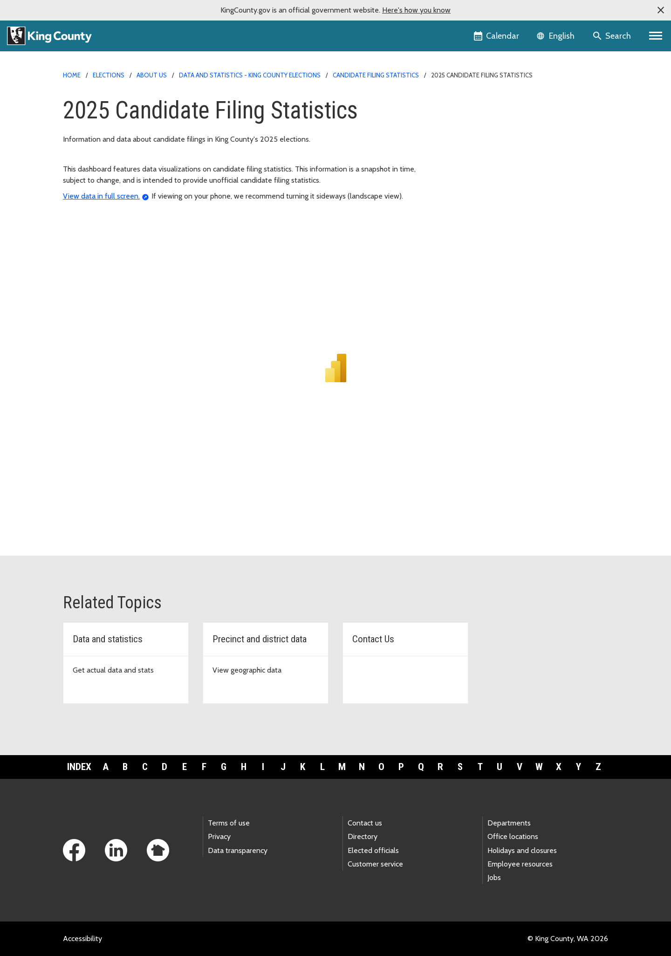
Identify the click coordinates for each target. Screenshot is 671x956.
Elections (108, 75)
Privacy (219, 836)
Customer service (375, 864)
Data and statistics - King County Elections (250, 75)
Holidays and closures (522, 850)
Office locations (512, 836)
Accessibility (82, 938)
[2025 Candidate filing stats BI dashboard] (335, 364)
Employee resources (520, 864)
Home (72, 75)
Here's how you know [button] (416, 10)
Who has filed (466, 192)
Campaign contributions (479, 133)
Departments (509, 822)
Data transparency (237, 850)
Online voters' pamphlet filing (488, 177)
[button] (660, 10)
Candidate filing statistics (376, 75)
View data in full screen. (101, 196)
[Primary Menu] (656, 36)
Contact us (365, 822)
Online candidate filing (477, 162)
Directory (362, 836)
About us (152, 75)
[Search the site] (612, 36)
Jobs (494, 877)
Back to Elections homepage (486, 103)
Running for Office (470, 118)
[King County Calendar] (497, 36)
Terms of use (229, 822)
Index (79, 766)
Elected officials (373, 850)
